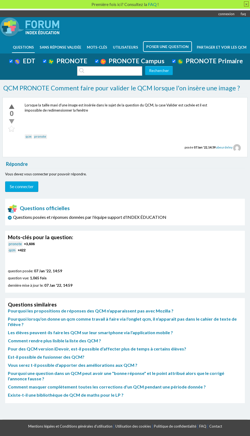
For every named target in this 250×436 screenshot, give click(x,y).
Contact (215, 426)
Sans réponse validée (60, 47)
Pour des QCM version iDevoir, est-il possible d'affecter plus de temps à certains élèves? (97, 348)
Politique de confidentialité (175, 426)
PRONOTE (67, 61)
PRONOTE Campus (132, 61)
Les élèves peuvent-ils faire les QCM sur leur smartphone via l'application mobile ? (90, 332)
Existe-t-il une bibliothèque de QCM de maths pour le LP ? (66, 394)
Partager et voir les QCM (221, 47)
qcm (28, 136)
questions (23, 47)
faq (243, 14)
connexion (226, 14)
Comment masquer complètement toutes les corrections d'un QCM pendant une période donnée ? (107, 386)
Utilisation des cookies (133, 426)
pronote (40, 136)
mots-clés (97, 47)
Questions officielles (39, 208)
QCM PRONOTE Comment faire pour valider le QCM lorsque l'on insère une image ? (121, 88)
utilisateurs (125, 47)
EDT (25, 61)
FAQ (202, 426)
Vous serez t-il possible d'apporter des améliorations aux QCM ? (72, 365)
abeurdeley (224, 147)
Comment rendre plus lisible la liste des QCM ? (54, 340)
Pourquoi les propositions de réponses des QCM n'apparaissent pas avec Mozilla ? (90, 310)
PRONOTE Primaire (210, 61)
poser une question (167, 46)
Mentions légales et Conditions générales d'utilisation (70, 426)
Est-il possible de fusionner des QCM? (46, 356)
